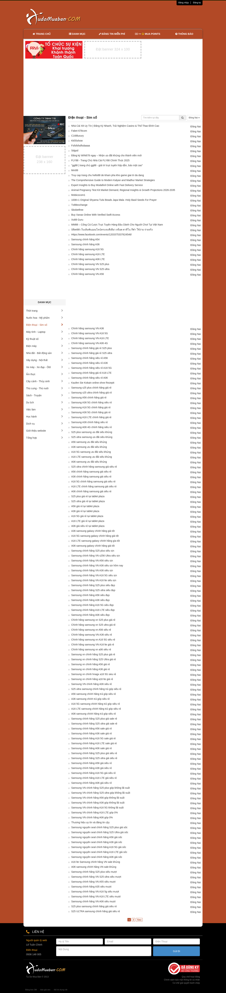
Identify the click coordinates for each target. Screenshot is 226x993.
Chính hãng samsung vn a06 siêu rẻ (91, 649)
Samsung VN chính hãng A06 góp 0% (92, 817)
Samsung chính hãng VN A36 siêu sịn (92, 570)
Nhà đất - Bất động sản (44, 353)
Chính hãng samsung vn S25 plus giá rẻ (93, 619)
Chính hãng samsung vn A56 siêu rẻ (91, 629)
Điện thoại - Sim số (44, 324)
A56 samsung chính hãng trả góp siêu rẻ (93, 694)
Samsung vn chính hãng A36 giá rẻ (90, 669)
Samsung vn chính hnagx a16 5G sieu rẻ (93, 674)
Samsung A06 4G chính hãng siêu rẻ (91, 427)
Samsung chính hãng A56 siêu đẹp (90, 595)
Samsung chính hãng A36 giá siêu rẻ (91, 768)
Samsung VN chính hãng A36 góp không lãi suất (97, 802)
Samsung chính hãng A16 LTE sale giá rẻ (94, 743)
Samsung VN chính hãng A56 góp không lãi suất (97, 797)
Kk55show (77, 140)
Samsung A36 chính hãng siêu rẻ (89, 422)
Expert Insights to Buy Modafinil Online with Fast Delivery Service (107, 185)
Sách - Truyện (44, 395)
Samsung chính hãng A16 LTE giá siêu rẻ (94, 778)
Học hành (44, 416)
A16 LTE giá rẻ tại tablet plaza (87, 521)
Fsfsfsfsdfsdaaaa (80, 145)
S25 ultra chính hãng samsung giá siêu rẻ (94, 466)
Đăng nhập (183, 2)
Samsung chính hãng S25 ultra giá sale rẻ (94, 723)
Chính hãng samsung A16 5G (87, 249)
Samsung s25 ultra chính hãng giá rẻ (91, 392)
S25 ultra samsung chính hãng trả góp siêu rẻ (96, 689)
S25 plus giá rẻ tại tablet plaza (88, 496)
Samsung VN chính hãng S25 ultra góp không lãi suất (100, 792)
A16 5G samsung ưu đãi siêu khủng (91, 451)
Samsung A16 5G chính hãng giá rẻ (91, 407)
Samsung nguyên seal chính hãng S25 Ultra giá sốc (99, 832)
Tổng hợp (44, 437)
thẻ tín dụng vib (60, 990)
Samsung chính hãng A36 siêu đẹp (90, 600)
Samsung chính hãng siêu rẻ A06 (89, 377)
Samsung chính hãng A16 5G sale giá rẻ (93, 738)
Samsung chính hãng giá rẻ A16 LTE (91, 372)
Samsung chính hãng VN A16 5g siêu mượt (95, 891)
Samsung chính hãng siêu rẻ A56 (89, 358)
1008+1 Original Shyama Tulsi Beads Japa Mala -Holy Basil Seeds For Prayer (114, 199)
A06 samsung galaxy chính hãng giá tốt (93, 545)
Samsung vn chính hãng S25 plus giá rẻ (93, 654)
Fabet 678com (79, 130)
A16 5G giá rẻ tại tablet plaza (87, 516)
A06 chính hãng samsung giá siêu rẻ (91, 491)
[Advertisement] (150, 17)
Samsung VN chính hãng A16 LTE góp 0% (94, 812)
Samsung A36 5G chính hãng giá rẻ (91, 412)
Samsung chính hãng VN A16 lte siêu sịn (93, 580)
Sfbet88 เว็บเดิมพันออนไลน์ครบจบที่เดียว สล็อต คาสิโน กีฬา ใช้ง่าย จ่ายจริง (112, 229)
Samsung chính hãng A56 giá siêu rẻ (91, 763)
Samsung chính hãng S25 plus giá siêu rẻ (94, 753)
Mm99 (74, 170)
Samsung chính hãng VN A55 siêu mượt (93, 881)
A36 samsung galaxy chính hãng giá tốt (93, 530)
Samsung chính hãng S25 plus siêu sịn (92, 550)
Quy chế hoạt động (191, 977)
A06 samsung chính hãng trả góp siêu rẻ (93, 713)
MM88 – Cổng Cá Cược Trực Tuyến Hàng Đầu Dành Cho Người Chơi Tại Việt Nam (117, 224)
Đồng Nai (194, 117)
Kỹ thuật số (44, 339)
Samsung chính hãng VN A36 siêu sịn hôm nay (97, 565)
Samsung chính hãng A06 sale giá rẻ (91, 748)
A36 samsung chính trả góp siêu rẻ (90, 698)
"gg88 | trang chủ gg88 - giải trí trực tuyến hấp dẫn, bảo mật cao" (107, 165)
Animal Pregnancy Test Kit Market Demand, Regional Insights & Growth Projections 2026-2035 (123, 190)
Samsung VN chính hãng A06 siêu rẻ (91, 684)
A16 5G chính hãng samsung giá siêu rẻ (93, 481)
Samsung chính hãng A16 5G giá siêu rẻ (93, 773)
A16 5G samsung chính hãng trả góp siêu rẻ (95, 703)
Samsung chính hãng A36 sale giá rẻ (91, 733)
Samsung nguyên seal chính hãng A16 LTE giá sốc (99, 852)
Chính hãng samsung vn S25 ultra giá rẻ (93, 624)
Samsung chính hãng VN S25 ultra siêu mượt (96, 876)
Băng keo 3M (31, 990)
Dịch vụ (44, 423)
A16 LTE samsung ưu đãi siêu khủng (91, 456)
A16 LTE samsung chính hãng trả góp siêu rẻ (96, 708)
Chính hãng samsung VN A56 (87, 274)
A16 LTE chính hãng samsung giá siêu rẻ (94, 486)
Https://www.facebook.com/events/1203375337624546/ (101, 234)
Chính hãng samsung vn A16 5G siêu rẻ (93, 639)
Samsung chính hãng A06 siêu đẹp (90, 614)
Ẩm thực (44, 374)
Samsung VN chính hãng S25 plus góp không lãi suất (100, 787)
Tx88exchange (79, 204)
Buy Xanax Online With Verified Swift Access (95, 214)
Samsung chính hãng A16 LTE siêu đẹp (93, 610)
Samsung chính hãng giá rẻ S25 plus (91, 348)
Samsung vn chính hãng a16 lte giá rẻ (92, 679)
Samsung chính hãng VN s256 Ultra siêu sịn (95, 555)
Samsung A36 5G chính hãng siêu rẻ (91, 402)
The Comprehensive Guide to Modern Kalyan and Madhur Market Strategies (113, 180)
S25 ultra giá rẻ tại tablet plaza (88, 501)
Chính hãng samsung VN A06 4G (89, 343)
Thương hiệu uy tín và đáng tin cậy (90, 822)
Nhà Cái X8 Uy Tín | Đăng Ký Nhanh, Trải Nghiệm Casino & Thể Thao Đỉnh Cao (115, 125)
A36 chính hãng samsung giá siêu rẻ (91, 476)
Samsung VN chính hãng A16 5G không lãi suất (97, 807)
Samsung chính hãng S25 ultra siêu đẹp (93, 590)
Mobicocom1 (78, 195)
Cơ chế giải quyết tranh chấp (186, 983)
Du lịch (44, 402)
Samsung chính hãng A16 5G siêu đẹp (92, 605)
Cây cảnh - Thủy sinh (44, 381)
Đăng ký (197, 2)
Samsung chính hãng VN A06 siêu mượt (93, 901)
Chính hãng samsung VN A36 (87, 328)
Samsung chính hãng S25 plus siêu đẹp (93, 585)
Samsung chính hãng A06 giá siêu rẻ (91, 782)
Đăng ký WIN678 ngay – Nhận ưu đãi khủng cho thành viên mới (106, 155)
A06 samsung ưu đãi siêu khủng (89, 461)
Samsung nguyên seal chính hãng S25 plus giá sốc (99, 827)
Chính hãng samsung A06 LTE (88, 259)
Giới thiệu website (44, 430)
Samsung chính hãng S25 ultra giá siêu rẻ (94, 758)
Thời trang (44, 310)
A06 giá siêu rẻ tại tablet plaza (88, 526)
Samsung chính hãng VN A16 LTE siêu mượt (96, 896)
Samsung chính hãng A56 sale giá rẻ (91, 728)
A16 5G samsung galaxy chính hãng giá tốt (95, 535)
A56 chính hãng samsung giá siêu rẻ (91, 471)
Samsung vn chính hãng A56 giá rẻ (90, 664)
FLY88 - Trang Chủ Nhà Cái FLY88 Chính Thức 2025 (100, 160)
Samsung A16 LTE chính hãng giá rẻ (91, 417)
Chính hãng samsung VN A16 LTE (90, 338)
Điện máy (44, 346)
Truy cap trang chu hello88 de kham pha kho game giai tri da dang (107, 175)
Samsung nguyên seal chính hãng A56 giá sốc (96, 837)
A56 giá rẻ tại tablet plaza (85, 506)
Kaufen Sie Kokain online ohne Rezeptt (92, 382)
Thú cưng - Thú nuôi (44, 388)
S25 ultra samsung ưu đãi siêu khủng (91, 437)
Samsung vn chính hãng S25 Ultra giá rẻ (93, 659)
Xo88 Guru (77, 219)
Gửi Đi (176, 951)
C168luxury (77, 135)
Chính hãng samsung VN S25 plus (90, 264)
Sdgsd (74, 150)
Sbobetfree (77, 209)
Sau (139, 919)
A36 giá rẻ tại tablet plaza (85, 511)
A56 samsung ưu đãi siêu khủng (89, 442)
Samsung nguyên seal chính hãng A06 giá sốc (96, 857)
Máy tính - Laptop (44, 331)
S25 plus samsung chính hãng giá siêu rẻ (94, 906)
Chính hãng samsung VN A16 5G (89, 333)
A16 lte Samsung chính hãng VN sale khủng (95, 861)
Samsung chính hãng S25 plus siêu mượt (94, 871)
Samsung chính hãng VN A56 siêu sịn (92, 560)
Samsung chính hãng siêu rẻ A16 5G (91, 367)
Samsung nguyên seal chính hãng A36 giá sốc (96, 842)
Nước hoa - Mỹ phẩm (44, 317)
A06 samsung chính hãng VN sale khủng (93, 866)
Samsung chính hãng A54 (85, 239)
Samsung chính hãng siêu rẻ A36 (89, 363)
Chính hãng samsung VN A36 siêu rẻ (91, 634)
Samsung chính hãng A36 (85, 244)
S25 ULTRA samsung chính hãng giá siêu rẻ (95, 911)
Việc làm (44, 409)
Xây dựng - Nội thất (44, 360)
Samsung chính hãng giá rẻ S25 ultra (91, 353)
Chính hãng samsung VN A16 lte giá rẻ (92, 644)
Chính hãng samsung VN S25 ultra (90, 269)
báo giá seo (45, 990)
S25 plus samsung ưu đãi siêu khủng (91, 432)
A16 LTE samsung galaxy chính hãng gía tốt (95, 540)
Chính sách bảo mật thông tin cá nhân (182, 980)
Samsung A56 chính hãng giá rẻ (88, 397)
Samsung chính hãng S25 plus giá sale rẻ (94, 718)
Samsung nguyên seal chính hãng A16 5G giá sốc (98, 847)
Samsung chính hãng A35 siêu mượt (91, 886)
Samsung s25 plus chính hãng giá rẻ (91, 387)
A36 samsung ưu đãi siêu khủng (89, 447)
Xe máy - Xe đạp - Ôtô (44, 367)
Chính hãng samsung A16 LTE (88, 254)
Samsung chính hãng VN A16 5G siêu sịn (94, 575)
